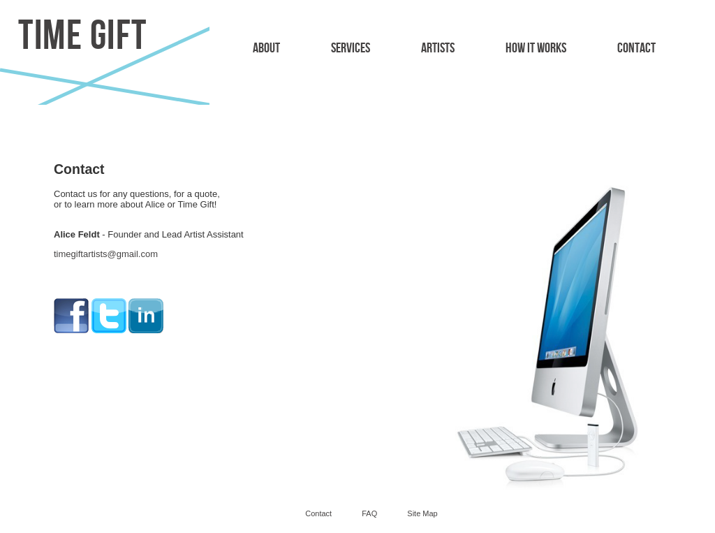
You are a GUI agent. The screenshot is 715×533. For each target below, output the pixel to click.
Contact (636, 48)
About (266, 48)
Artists (438, 48)
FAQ (369, 513)
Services (350, 48)
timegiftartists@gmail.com (106, 254)
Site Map (422, 513)
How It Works (536, 48)
